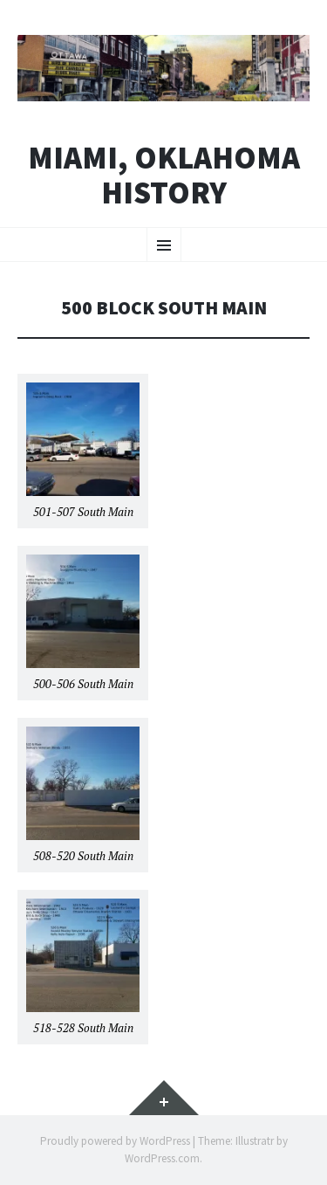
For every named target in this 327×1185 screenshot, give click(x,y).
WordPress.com (162, 1158)
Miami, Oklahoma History (164, 175)
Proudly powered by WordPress (115, 1140)
